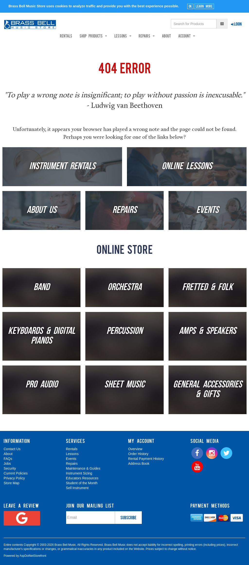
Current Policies (16, 473)
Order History (138, 454)
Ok (190, 6)
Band (41, 287)
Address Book (138, 463)
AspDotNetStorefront (32, 555)
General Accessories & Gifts (207, 390)
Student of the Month (82, 483)
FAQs (8, 459)
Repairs (124, 210)
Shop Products (111, 36)
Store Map (11, 483)
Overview (135, 449)
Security (10, 468)
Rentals (84, 36)
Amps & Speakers (207, 331)
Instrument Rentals (62, 167)
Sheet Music (124, 385)
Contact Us (12, 449)
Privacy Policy (14, 478)
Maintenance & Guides (83, 468)
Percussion (124, 331)
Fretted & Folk (207, 287)
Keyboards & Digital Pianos (41, 336)
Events (207, 210)
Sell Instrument (77, 488)
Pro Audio (42, 385)
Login (236, 24)
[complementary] (210, 538)
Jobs (7, 463)
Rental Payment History (146, 459)
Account (204, 36)
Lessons (72, 454)
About (184, 36)
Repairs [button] (165, 36)
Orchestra (124, 287)
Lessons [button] (140, 36)
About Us (41, 210)
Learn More (204, 6)
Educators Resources (82, 478)
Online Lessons (187, 167)
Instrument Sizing (79, 473)
